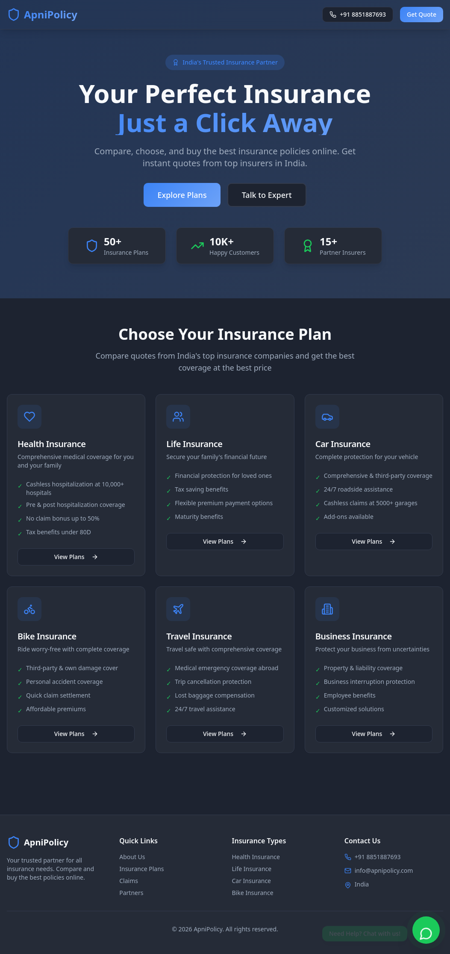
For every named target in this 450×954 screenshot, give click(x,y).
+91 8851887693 (378, 857)
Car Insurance (251, 881)
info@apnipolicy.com (384, 870)
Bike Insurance (253, 893)
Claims (128, 881)
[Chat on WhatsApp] (426, 930)
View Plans (76, 558)
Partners (131, 893)
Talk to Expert (267, 195)
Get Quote (421, 14)
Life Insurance (252, 869)
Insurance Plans (141, 869)
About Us (132, 857)
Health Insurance (256, 857)
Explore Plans (181, 195)
